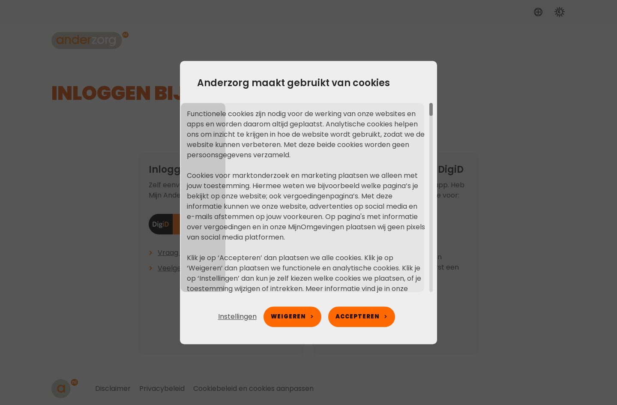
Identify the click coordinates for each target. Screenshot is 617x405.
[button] (237, 317)
